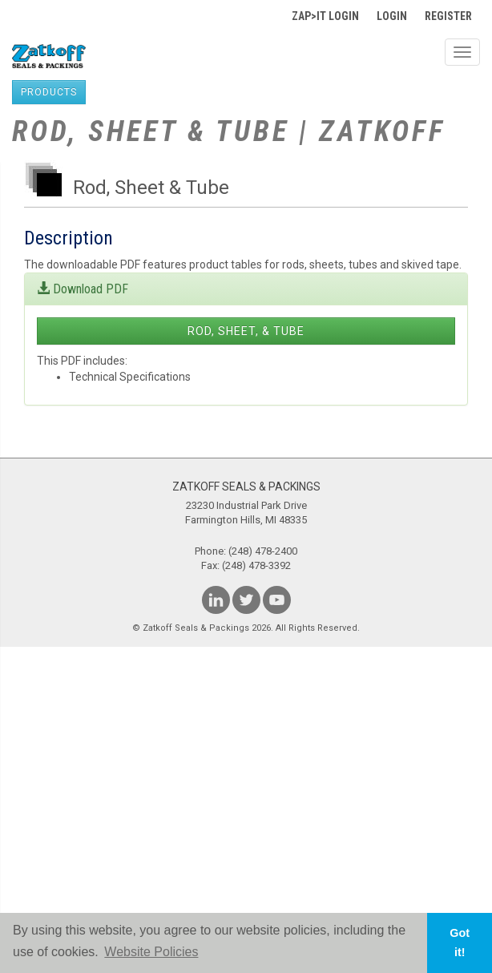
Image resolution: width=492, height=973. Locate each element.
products (49, 92)
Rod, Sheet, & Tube (246, 331)
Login (392, 16)
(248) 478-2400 (262, 551)
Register (448, 16)
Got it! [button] (460, 943)
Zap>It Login (325, 16)
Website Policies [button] (151, 952)
